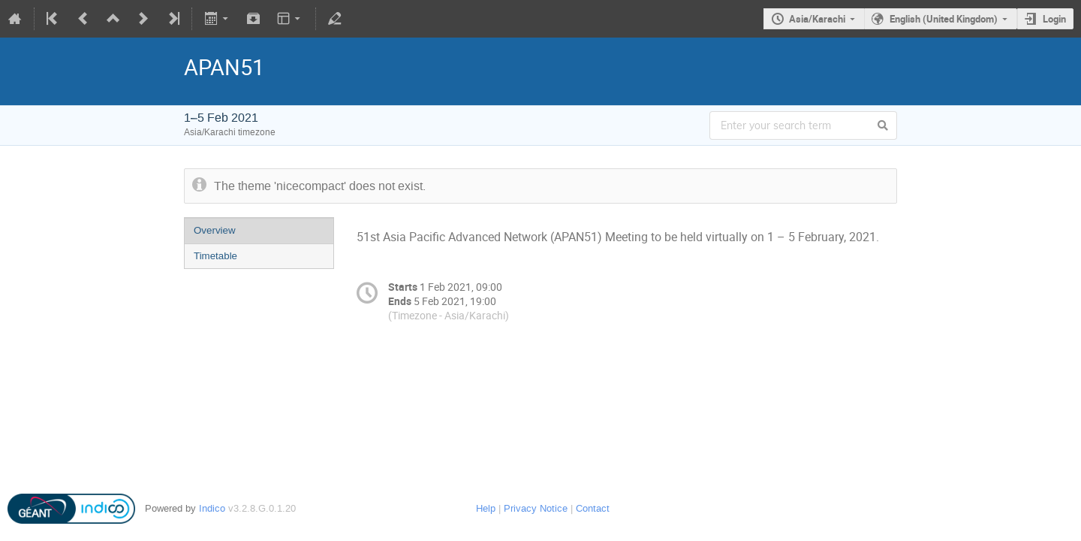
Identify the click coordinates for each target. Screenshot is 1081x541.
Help (485, 508)
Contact (593, 508)
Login (1054, 19)
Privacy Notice (536, 508)
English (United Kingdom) (944, 19)
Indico (212, 508)
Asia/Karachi (817, 19)
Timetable (215, 255)
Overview (215, 230)
